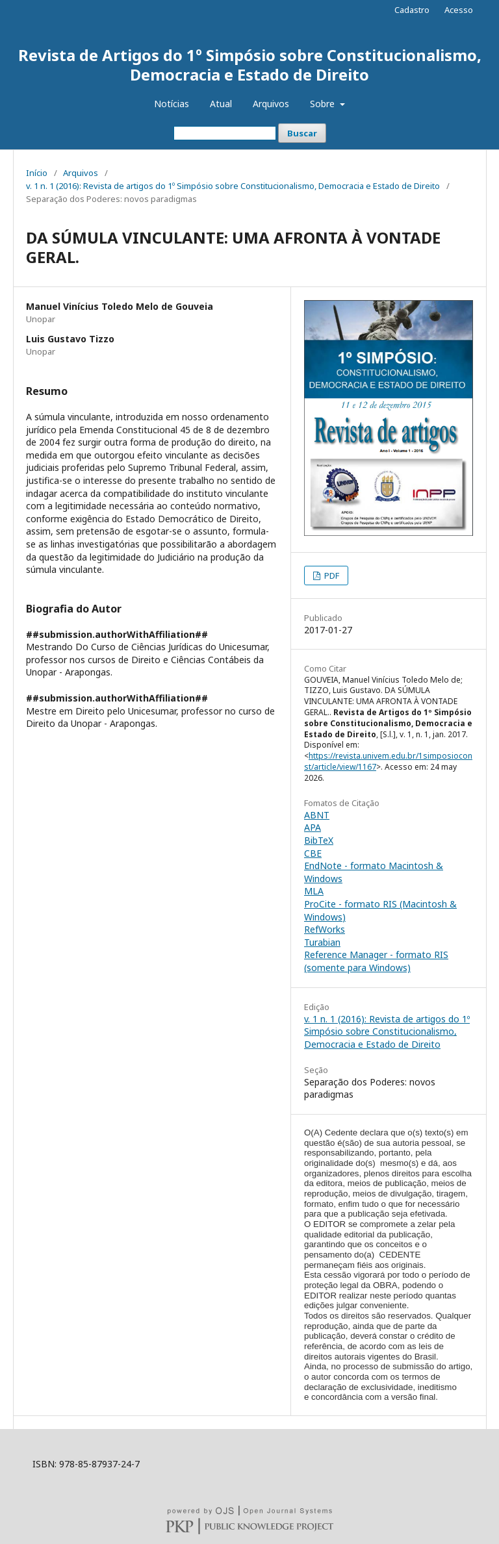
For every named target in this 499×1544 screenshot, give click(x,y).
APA (312, 827)
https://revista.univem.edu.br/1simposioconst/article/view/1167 (388, 761)
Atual (221, 103)
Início (36, 173)
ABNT (316, 815)
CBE (313, 853)
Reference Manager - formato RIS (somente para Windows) (376, 961)
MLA (314, 891)
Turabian (322, 942)
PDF (330, 575)
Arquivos (271, 103)
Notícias (171, 103)
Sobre (323, 103)
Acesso (458, 10)
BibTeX (318, 840)
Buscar (302, 133)
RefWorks (324, 929)
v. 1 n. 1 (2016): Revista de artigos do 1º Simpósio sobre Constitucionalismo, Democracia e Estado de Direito (233, 186)
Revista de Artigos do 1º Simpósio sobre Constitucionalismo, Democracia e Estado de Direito (249, 64)
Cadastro (411, 10)
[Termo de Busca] (224, 133)
